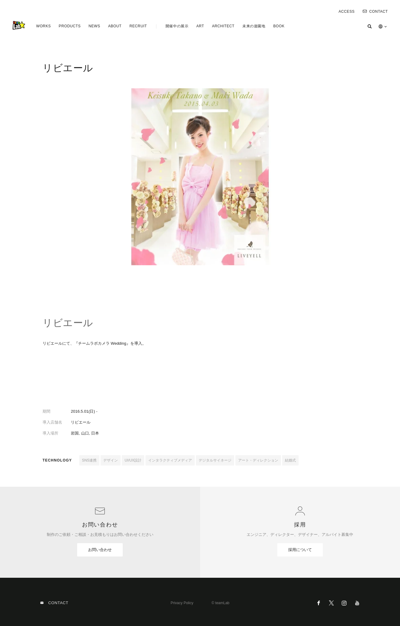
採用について (300, 549)
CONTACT (375, 11)
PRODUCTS (69, 26)
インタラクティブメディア (170, 460)
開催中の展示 (177, 26)
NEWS (94, 26)
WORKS (43, 26)
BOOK (279, 26)
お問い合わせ (100, 549)
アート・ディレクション (258, 460)
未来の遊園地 (253, 26)
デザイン (110, 460)
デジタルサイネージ (215, 460)
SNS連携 (89, 460)
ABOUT (114, 26)
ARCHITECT (223, 26)
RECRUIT (138, 26)
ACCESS (347, 11)
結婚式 (290, 460)
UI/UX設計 (133, 460)
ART (200, 26)
